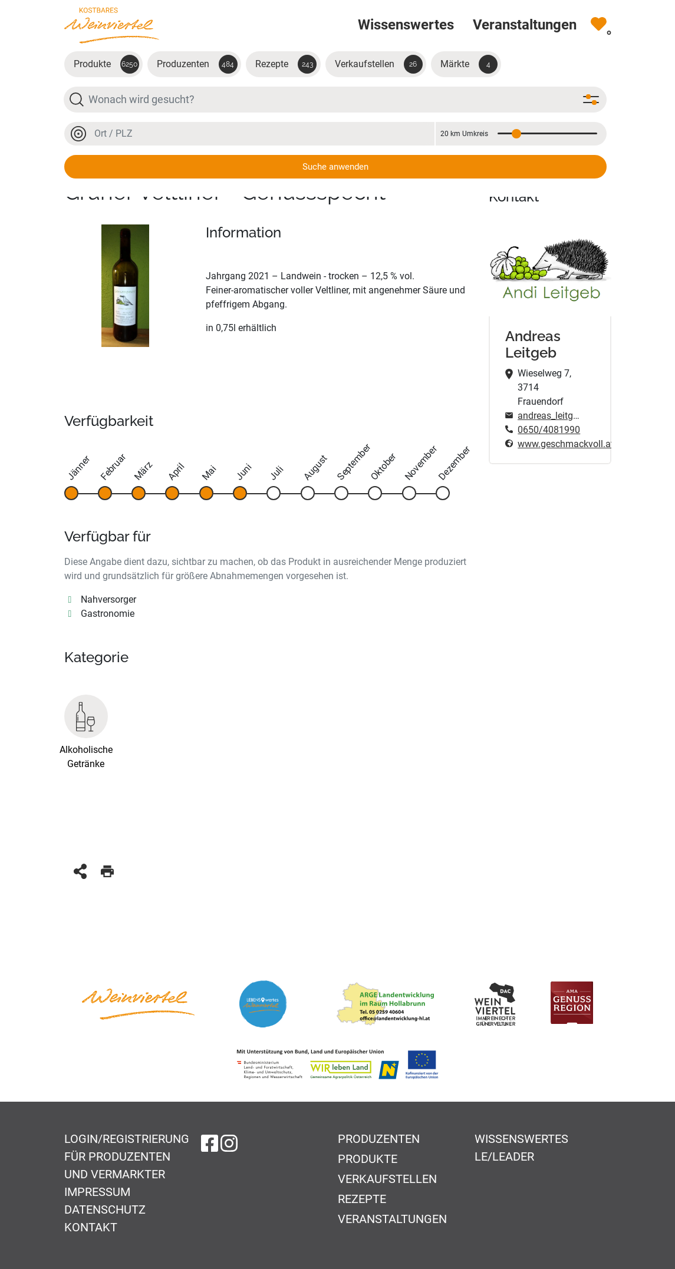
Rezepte (286, 64)
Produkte (106, 64)
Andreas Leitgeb (533, 345)
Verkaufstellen (379, 64)
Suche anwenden (335, 166)
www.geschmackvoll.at (549, 444)
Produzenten (197, 64)
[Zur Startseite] (112, 25)
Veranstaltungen (392, 1219)
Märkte (469, 64)
